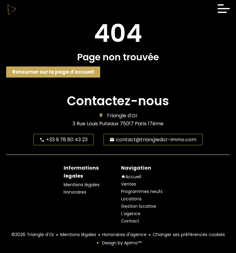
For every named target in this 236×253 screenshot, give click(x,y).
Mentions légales (78, 234)
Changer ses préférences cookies (189, 234)
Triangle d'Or (122, 115)
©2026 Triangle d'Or (32, 234)
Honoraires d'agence (124, 234)
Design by (121, 243)
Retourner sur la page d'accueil (53, 71)
